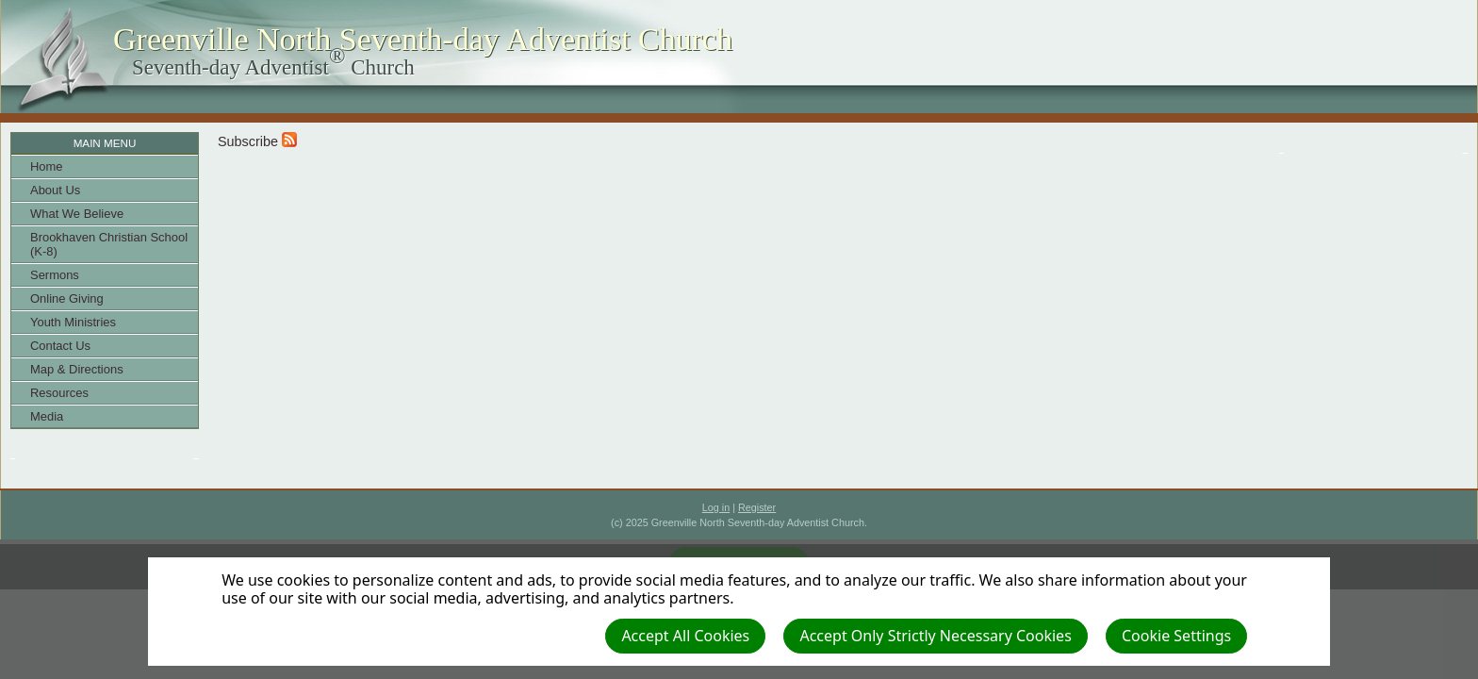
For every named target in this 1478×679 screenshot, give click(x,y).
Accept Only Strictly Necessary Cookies (935, 635)
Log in (716, 507)
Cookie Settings (1176, 635)
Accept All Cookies (685, 635)
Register (757, 507)
